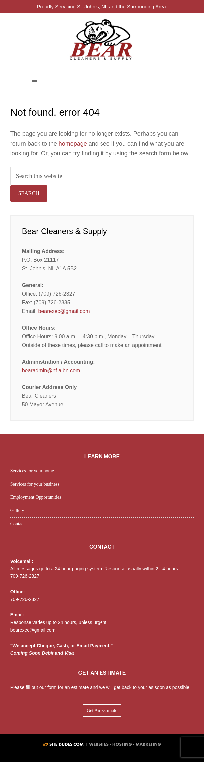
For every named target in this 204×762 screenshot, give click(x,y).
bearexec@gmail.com (64, 311)
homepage (73, 143)
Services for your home (32, 470)
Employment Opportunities (35, 497)
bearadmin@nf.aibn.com (51, 370)
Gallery (17, 510)
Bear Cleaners (102, 39)
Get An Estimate (102, 710)
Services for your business (34, 484)
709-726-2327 (24, 576)
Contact (17, 523)
